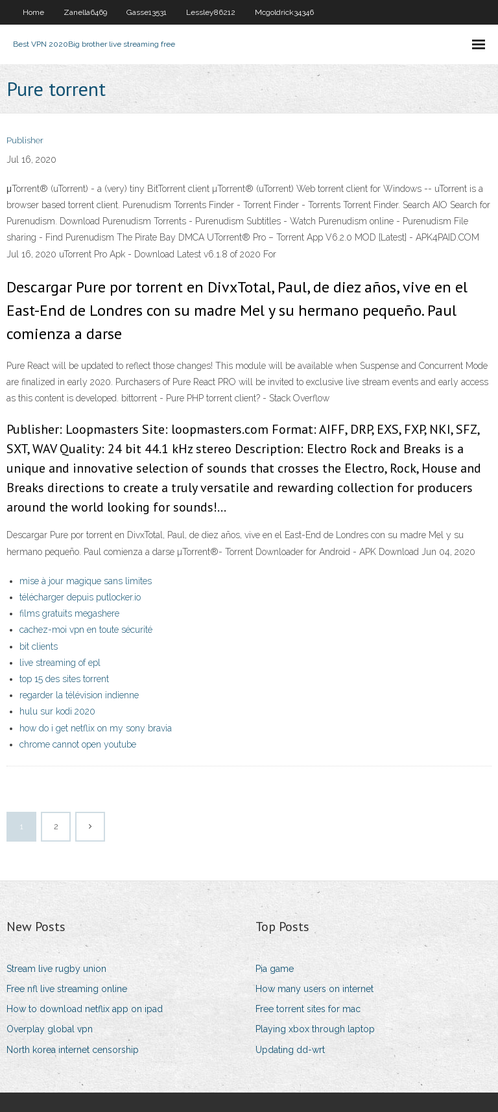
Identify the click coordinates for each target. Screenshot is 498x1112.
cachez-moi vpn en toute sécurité (85, 629)
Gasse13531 (146, 12)
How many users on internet (314, 989)
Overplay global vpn (49, 1029)
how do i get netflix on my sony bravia (95, 728)
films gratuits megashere (69, 613)
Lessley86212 (210, 12)
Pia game (274, 969)
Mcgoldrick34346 (284, 12)
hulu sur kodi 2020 (57, 711)
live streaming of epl (60, 662)
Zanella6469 (85, 12)
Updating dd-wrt (290, 1050)
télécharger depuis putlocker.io (80, 597)
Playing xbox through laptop (315, 1029)
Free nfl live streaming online (66, 989)
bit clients (38, 646)
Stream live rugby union (56, 969)
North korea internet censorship (72, 1050)
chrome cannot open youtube (77, 744)
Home (33, 12)
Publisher (24, 140)
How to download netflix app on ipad (84, 1009)
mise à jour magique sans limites (85, 581)
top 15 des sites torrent (64, 679)
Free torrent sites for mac (308, 1009)
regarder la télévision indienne (79, 695)
